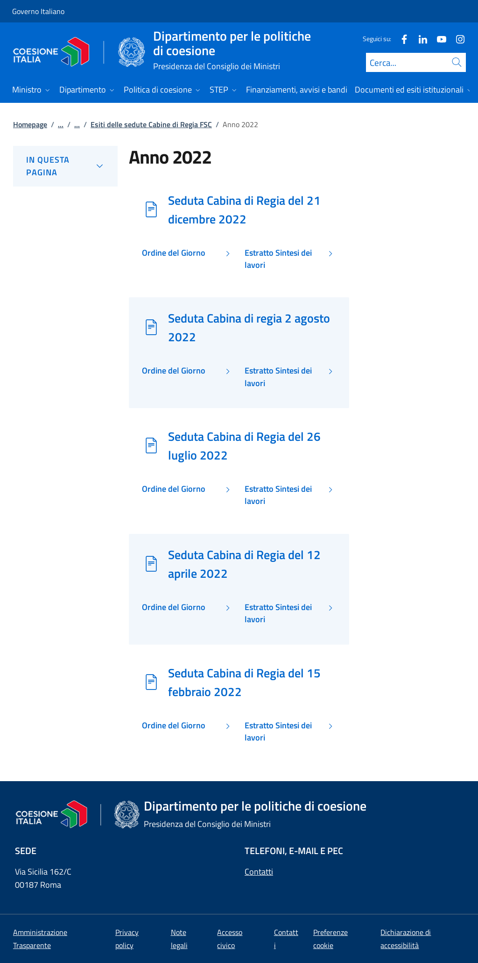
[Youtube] (438, 38)
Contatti (259, 871)
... (60, 124)
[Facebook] (400, 38)
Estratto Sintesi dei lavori (278, 259)
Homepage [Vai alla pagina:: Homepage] (30, 124)
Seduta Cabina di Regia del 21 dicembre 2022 (244, 209)
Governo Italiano (38, 11)
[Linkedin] (419, 38)
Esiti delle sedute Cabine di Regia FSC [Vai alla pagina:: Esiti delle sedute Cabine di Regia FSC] (151, 124)
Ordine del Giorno (173, 253)
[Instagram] (456, 38)
